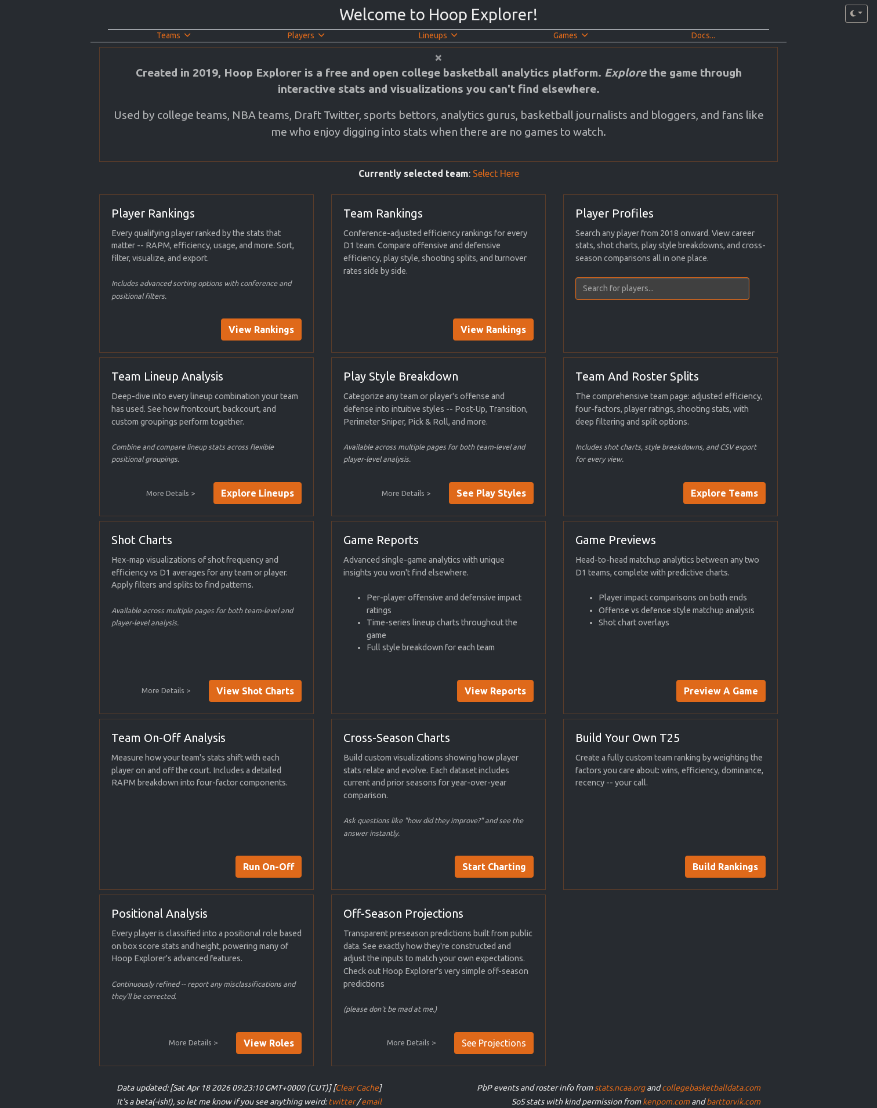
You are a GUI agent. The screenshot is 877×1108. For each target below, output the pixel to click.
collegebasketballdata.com (711, 1087)
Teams (174, 35)
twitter (341, 1101)
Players (306, 35)
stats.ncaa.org (620, 1087)
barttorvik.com (733, 1101)
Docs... (703, 35)
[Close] (438, 57)
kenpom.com (666, 1101)
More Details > (170, 493)
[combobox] (670, 288)
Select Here (496, 173)
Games (570, 35)
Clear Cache (357, 1087)
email (371, 1101)
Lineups (438, 35)
